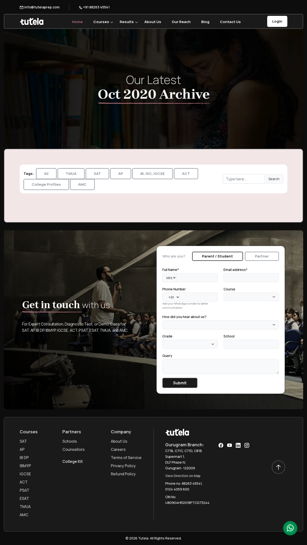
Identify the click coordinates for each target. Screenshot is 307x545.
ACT (186, 173)
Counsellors (73, 449)
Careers (118, 449)
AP (120, 173)
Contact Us (230, 21)
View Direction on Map (183, 475)
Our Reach (181, 21)
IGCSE (25, 474)
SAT (97, 173)
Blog (205, 21)
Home (77, 21)
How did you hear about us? (184, 316)
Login (277, 21)
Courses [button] (101, 21)
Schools (69, 441)
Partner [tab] (262, 256)
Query (167, 355)
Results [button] (127, 21)
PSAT (24, 490)
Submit (180, 383)
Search (273, 179)
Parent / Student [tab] (217, 256)
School (229, 336)
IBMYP (25, 465)
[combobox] (251, 297)
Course (229, 289)
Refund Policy (123, 474)
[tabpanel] (220, 327)
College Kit (72, 461)
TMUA (71, 173)
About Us (152, 21)
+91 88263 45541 (94, 7)
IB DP (24, 457)
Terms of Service (126, 457)
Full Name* (170, 269)
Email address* (236, 269)
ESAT (24, 498)
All (46, 173)
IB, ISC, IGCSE (152, 173)
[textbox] (226, 297)
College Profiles (46, 184)
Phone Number (174, 289)
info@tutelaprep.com (39, 7)
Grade (167, 336)
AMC (82, 184)
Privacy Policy (123, 465)
